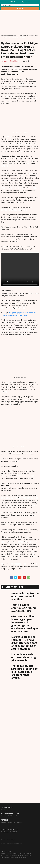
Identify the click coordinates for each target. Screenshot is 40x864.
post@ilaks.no (5, 810)
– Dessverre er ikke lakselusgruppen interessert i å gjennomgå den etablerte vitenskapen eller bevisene (25, 624)
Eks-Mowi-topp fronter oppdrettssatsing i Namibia (25, 596)
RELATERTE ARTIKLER (12, 587)
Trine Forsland (5, 832)
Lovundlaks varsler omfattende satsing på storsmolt (23, 657)
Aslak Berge (4, 816)
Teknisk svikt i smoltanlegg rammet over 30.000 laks (24, 608)
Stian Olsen (14, 61)
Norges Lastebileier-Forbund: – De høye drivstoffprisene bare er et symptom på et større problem (24, 643)
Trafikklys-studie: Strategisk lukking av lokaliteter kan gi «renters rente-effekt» (24, 672)
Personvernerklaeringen (8, 840)
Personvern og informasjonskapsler (11, 844)
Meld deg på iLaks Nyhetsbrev (20, 2)
